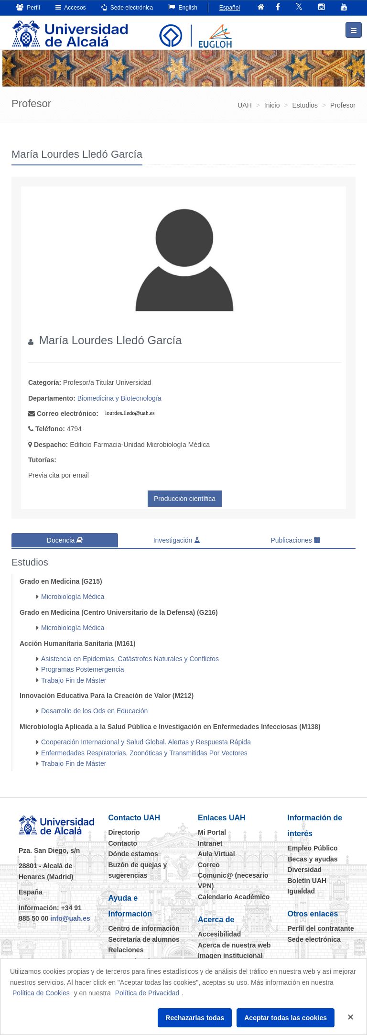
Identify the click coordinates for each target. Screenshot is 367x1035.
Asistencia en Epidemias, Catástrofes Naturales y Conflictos (130, 658)
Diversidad (305, 869)
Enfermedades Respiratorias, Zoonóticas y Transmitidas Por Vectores (144, 752)
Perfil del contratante (321, 928)
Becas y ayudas (313, 858)
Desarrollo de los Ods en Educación (94, 711)
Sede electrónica (127, 7)
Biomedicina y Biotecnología (119, 398)
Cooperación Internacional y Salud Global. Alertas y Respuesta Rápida (146, 742)
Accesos (70, 7)
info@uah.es (70, 918)
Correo (209, 864)
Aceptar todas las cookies (285, 1018)
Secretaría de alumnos (144, 939)
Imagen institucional (230, 955)
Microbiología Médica (72, 596)
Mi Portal (212, 832)
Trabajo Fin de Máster (73, 680)
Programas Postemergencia (82, 669)
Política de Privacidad (147, 993)
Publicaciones (295, 540)
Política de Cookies (41, 993)
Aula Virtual (216, 854)
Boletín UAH (307, 880)
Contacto (123, 843)
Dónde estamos (133, 854)
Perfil (28, 7)
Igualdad (301, 890)
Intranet (210, 843)
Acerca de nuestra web (234, 944)
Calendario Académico (234, 896)
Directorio (124, 832)
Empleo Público (313, 848)
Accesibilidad (219, 933)
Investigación (177, 540)
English (182, 7)
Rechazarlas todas (194, 1018)
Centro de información (144, 928)
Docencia (65, 540)
